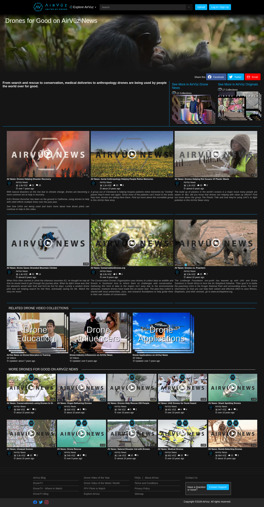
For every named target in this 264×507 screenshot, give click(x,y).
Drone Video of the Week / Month (102, 483)
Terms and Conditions (146, 483)
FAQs (138, 477)
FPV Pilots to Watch (94, 488)
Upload (201, 7)
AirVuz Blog (39, 477)
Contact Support (218, 487)
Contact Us (191, 477)
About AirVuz (152, 477)
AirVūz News (22, 182)
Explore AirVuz (92, 493)
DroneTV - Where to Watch (47, 488)
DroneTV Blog (40, 493)
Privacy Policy (142, 488)
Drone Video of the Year (97, 477)
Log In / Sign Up (220, 7)
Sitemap (139, 493)
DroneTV (38, 483)
